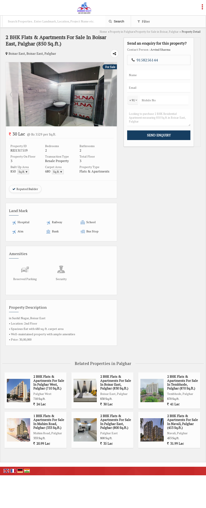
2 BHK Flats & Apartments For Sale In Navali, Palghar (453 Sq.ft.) (182, 422)
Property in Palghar (122, 32)
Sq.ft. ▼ (23, 172)
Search (116, 21)
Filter (143, 21)
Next (156, 94)
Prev (11, 94)
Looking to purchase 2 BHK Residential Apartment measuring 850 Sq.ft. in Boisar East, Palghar (185, 140)
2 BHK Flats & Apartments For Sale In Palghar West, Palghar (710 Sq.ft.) (48, 382)
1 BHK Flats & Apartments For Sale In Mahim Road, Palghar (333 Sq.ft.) (48, 422)
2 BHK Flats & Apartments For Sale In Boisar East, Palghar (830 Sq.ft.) (115, 382)
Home (103, 32)
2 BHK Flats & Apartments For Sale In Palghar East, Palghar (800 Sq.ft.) (115, 422)
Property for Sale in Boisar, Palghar (157, 32)
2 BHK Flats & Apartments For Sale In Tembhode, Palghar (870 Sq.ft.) (182, 382)
